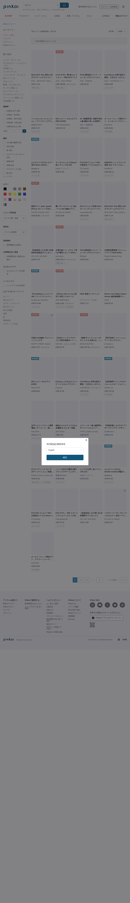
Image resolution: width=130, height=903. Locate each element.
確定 (65, 457)
